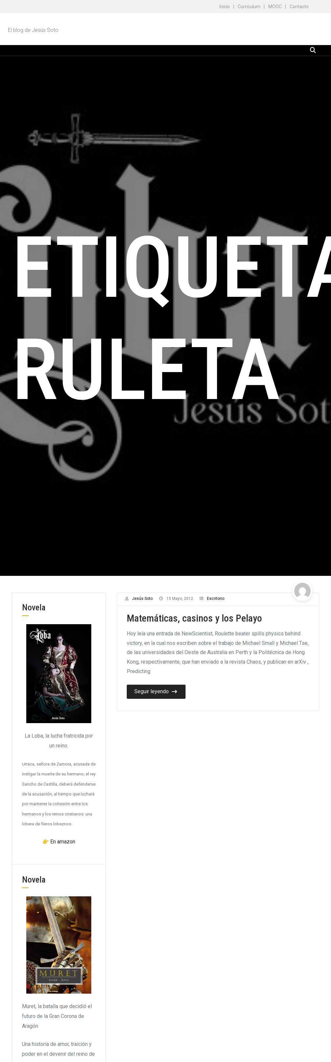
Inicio (224, 6)
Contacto (299, 6)
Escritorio (215, 598)
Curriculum (249, 6)
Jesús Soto (142, 598)
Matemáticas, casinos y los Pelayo (194, 618)
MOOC (275, 6)
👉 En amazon (58, 841)
